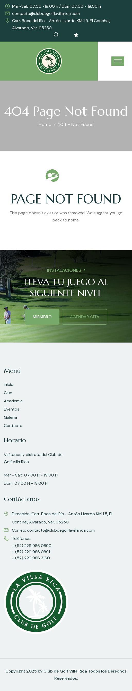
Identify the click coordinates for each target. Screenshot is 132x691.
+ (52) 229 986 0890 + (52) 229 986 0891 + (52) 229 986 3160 (31, 552)
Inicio (8, 384)
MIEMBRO (42, 316)
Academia (13, 401)
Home (45, 124)
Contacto (13, 425)
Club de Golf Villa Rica (65, 671)
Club (8, 392)
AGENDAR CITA (84, 316)
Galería (10, 417)
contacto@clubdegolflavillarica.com (46, 13)
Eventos (11, 409)
